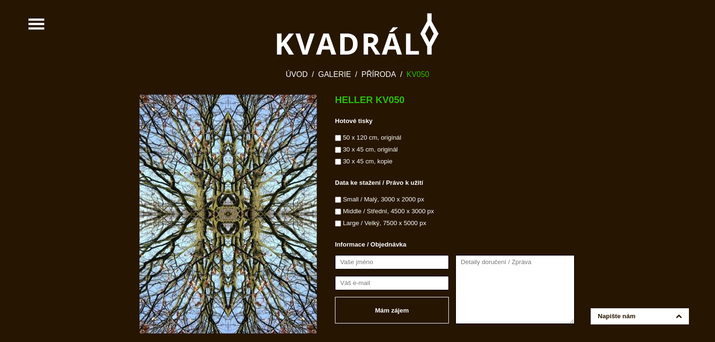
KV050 (418, 74)
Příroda (379, 74)
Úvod (296, 74)
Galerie (334, 74)
